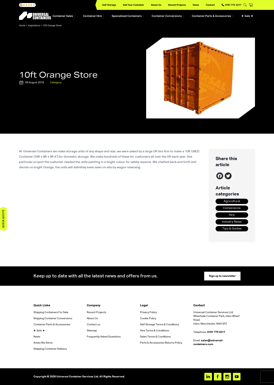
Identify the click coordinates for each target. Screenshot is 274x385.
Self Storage (109, 4)
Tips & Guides (231, 228)
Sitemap (92, 330)
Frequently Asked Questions (104, 336)
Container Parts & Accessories (212, 15)
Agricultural (232, 201)
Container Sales (64, 15)
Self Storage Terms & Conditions (159, 324)
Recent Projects (177, 4)
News (196, 4)
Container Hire (93, 15)
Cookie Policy (148, 318)
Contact (210, 4)
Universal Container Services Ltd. (77, 376)
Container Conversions (168, 15)
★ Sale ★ (247, 15)
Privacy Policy (148, 312)
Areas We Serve (43, 342)
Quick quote (3, 219)
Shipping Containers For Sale (50, 312)
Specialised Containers (128, 15)
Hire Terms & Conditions (154, 330)
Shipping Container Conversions (52, 318)
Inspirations (34, 25)
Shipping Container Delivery (50, 349)
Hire (232, 215)
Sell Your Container (133, 4)
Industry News (232, 221)
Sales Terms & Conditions (155, 336)
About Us (156, 4)
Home (22, 25)
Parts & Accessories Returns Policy (161, 342)
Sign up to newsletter (222, 276)
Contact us (93, 324)
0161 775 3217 (231, 4)
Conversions (232, 208)
